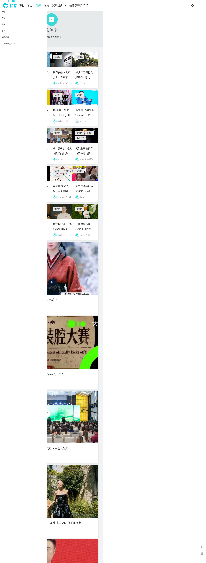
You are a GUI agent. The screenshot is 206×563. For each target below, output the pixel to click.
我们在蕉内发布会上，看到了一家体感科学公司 (127, 81)
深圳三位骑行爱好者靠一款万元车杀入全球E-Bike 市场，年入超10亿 (175, 81)
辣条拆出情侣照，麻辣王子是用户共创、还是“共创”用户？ (127, 480)
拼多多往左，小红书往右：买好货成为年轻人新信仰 (79, 230)
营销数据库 (123, 212)
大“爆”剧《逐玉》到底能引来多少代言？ (31, 330)
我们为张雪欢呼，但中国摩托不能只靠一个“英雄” (79, 380)
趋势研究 (180, 162)
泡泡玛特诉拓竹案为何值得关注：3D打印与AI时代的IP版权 (175, 330)
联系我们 (108, 552)
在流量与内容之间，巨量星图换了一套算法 (127, 230)
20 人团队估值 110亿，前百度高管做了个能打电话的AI (127, 380)
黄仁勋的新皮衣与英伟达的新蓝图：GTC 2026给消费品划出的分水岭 (175, 181)
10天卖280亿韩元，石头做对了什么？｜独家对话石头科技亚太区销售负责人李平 (31, 181)
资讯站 (32, 262)
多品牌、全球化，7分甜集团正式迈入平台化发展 (127, 330)
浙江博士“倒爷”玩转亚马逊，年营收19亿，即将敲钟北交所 (175, 131)
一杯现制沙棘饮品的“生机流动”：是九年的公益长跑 (175, 280)
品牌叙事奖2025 (85, 5)
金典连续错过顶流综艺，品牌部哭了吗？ (175, 230)
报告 (53, 5)
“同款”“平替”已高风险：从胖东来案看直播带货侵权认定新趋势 (79, 430)
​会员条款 (108, 534)
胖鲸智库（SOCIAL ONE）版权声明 (118, 545)
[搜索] (192, 5)
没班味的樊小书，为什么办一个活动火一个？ (79, 330)
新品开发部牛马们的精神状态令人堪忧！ (79, 131)
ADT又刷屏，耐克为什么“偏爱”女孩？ (31, 81)
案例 (45, 5)
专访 (36, 5)
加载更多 (103, 509)
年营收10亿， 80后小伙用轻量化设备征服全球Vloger (127, 280)
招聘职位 (76, 538)
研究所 (169, 162)
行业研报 (26, 411)
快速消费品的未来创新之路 (31, 430)
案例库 (15, 62)
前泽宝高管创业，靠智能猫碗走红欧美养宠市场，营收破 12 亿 (79, 280)
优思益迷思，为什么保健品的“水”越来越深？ (31, 280)
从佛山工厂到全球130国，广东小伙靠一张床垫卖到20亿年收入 (79, 181)
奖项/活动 (66, 5)
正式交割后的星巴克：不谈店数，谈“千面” (31, 230)
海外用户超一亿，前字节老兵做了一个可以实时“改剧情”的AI (79, 480)
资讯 (28, 5)
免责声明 (108, 538)
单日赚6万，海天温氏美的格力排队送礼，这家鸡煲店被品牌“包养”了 (127, 181)
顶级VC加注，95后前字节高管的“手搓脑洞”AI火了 (31, 131)
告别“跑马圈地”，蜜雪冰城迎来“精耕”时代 (175, 430)
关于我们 (76, 534)
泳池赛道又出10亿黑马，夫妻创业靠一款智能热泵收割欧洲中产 (79, 81)
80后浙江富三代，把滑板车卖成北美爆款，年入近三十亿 (31, 380)
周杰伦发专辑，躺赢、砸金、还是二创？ (127, 430)
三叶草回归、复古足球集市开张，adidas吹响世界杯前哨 (31, 480)
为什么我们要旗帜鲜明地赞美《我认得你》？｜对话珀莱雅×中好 (175, 380)
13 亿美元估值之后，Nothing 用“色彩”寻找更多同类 (127, 131)
